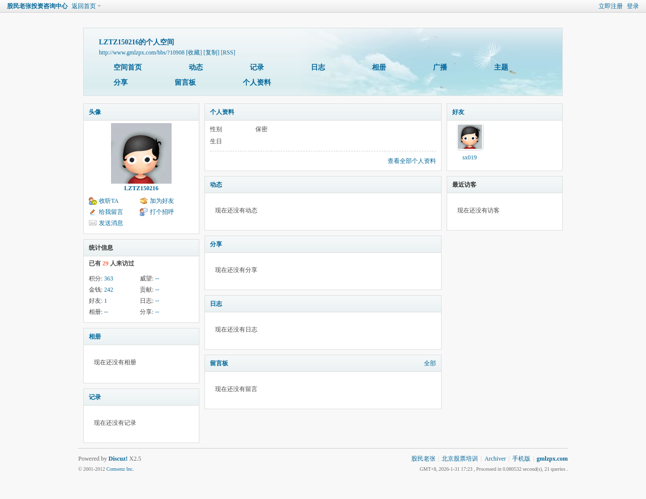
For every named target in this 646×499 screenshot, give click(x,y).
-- (157, 278)
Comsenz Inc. (120, 469)
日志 (318, 67)
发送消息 (111, 223)
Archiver (495, 458)
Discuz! (118, 458)
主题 (501, 67)
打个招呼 (162, 211)
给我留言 (111, 211)
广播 (440, 67)
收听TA (109, 200)
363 (108, 278)
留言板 (185, 82)
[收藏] (194, 52)
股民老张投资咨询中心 (37, 6)
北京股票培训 (460, 458)
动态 (196, 67)
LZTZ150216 (141, 188)
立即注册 (611, 6)
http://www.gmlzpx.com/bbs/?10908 (142, 52)
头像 (95, 112)
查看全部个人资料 (412, 160)
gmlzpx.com (552, 458)
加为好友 (162, 200)
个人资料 (257, 82)
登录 (633, 6)
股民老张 (423, 458)
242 (108, 289)
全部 (430, 363)
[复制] (211, 52)
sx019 (469, 157)
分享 (121, 82)
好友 (458, 112)
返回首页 (84, 6)
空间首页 (128, 67)
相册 (379, 67)
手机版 (521, 458)
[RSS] (228, 52)
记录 (257, 67)
